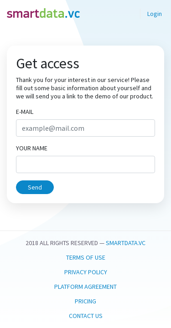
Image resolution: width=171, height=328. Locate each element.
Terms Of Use (85, 257)
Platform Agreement (85, 286)
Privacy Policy (85, 272)
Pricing (85, 301)
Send (35, 187)
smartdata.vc (125, 243)
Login (154, 14)
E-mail (24, 112)
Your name (31, 148)
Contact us (86, 316)
